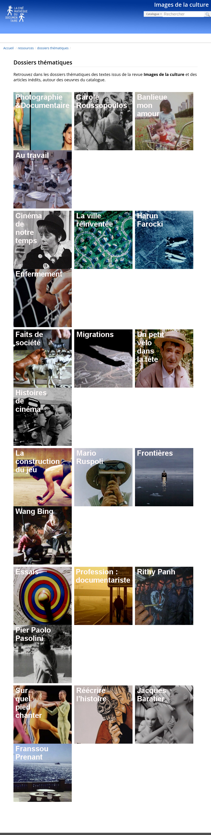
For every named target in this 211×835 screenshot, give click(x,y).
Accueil (8, 48)
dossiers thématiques (53, 48)
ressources (26, 48)
